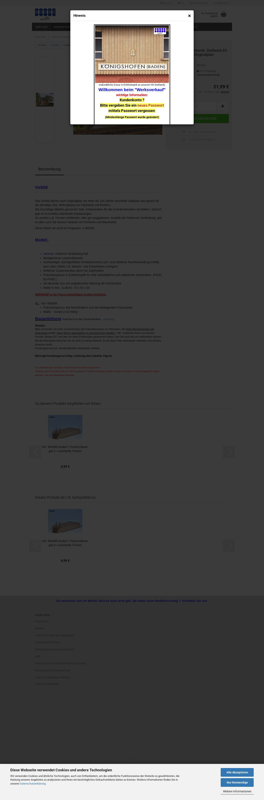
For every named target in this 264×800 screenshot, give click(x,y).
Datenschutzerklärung (33, 783)
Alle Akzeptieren (237, 772)
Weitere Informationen (237, 791)
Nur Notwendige (237, 782)
